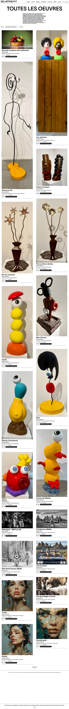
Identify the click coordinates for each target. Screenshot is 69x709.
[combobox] (12, 27)
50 (49, 672)
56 (54, 672)
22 (23, 672)
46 (45, 672)
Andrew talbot (5, 52)
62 (60, 672)
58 (56, 672)
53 (51, 672)
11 (14, 672)
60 (58, 672)
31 (31, 672)
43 (42, 672)
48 (47, 672)
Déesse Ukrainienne (10, 441)
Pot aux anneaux (8, 275)
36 (36, 672)
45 (44, 672)
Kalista (4, 656)
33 (33, 672)
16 (18, 672)
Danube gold (41, 640)
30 (30, 672)
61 (59, 672)
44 (43, 672)
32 (32, 672)
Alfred (4, 500)
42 (41, 672)
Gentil (4, 360)
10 (13, 672)
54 (52, 672)
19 (20, 672)
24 (25, 672)
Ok (34, 707)
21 (22, 672)
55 (53, 672)
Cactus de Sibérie (43, 498)
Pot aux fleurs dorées (44, 264)
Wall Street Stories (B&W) (12, 569)
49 (48, 672)
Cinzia (4, 612)
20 (21, 672)
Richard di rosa (39, 139)
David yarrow (39, 531)
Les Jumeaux (41, 137)
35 (35, 672)
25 (26, 672)
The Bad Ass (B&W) (43, 529)
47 (46, 672)
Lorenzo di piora (5, 614)
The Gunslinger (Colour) (45, 596)
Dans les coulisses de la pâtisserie (15, 50)
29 (29, 672)
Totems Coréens (42, 187)
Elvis (38, 418)
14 (16, 672)
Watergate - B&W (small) (11, 529)
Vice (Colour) (41, 566)
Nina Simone (41, 337)
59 (57, 672)
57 (55, 672)
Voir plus (34, 667)
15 (17, 672)
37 (37, 672)
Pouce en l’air (7, 190)
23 (24, 672)
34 (34, 672)
